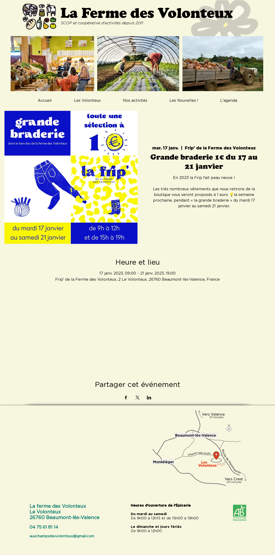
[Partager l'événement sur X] (137, 397)
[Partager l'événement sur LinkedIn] (149, 397)
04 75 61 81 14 (44, 527)
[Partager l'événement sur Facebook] (126, 397)
